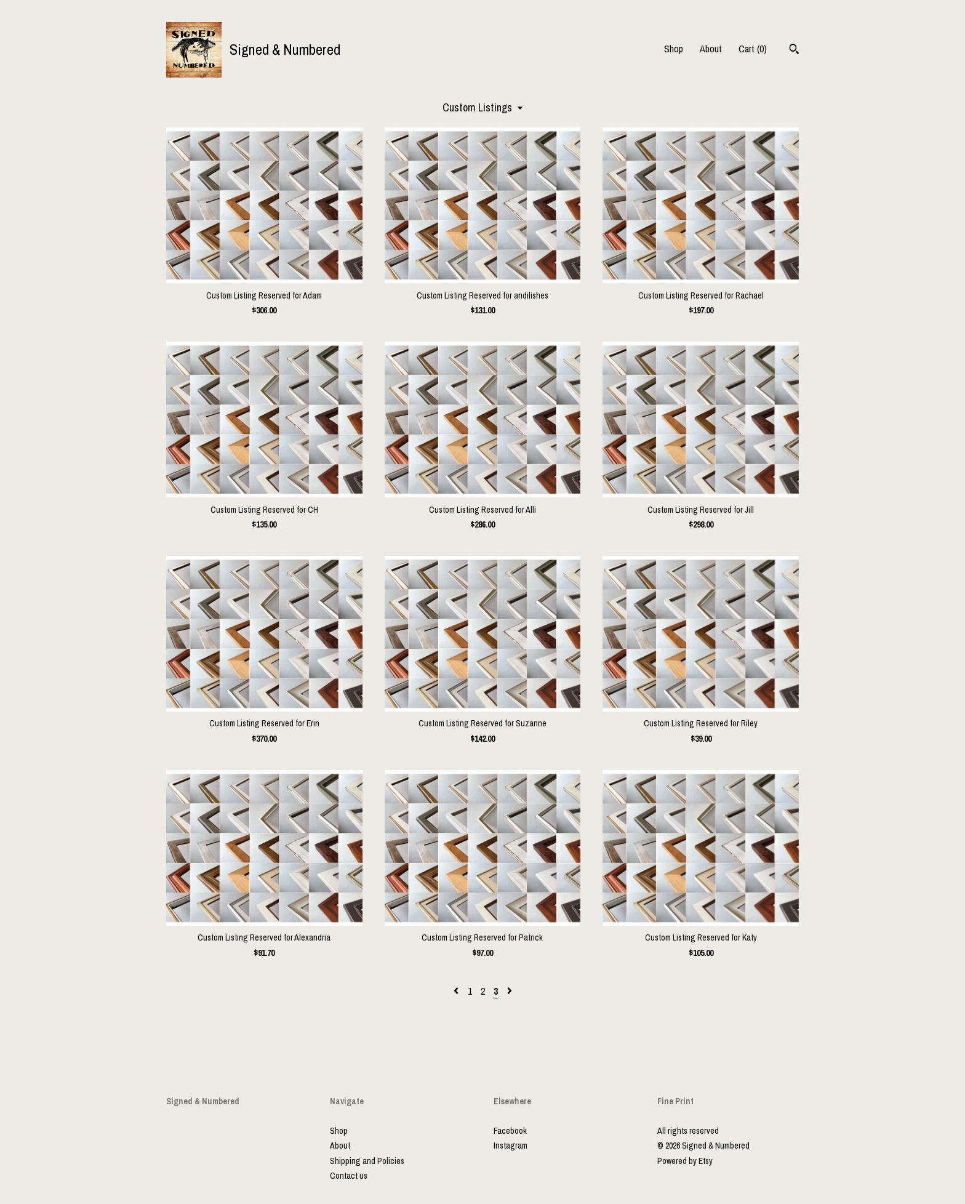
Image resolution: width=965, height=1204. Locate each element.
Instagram (510, 1145)
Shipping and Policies (367, 1160)
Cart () (753, 48)
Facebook (510, 1130)
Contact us (348, 1175)
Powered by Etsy (685, 1160)
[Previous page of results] (457, 991)
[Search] (794, 50)
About (711, 48)
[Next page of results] (510, 991)
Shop (673, 48)
